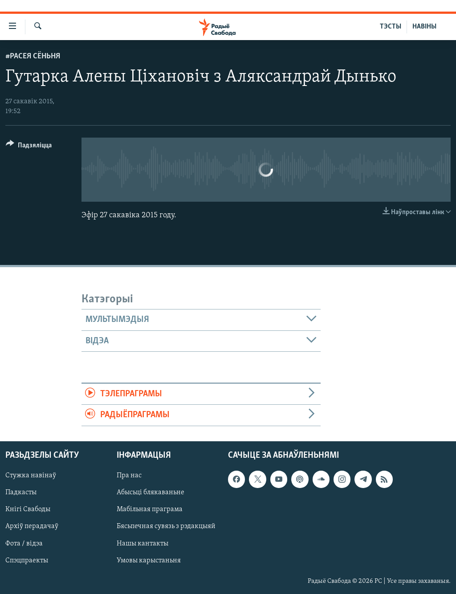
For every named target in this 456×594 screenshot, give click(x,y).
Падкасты (21, 492)
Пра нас (129, 475)
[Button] (29, 147)
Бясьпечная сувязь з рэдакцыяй (166, 526)
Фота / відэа (24, 543)
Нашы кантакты (142, 543)
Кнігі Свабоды (27, 509)
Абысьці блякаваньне (150, 492)
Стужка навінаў (30, 475)
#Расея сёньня (32, 56)
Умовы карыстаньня (149, 560)
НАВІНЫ (424, 26)
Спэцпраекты (26, 560)
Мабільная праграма (150, 509)
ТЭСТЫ (390, 26)
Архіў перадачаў (31, 526)
